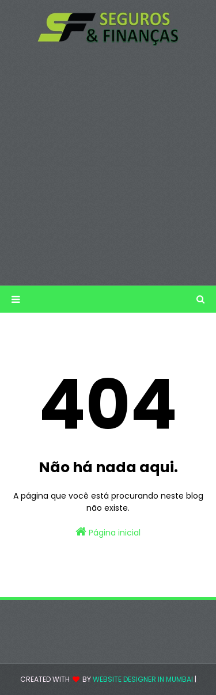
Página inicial (108, 532)
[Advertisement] (108, 166)
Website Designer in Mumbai (143, 679)
